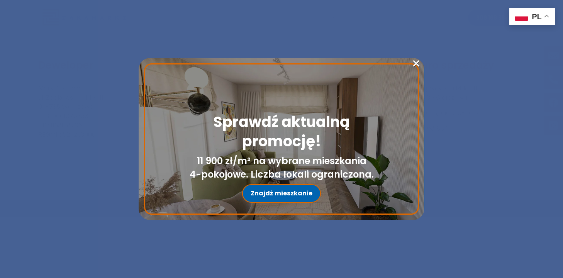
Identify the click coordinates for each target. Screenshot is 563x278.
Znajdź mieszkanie (281, 193)
